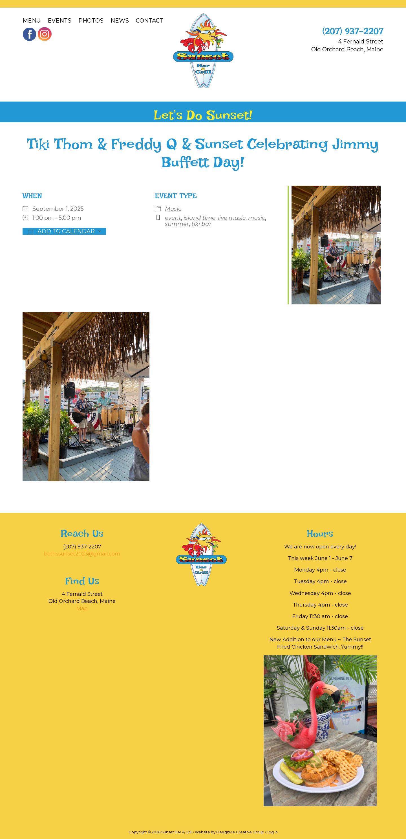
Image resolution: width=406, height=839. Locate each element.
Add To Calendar (61, 231)
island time (199, 217)
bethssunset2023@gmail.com (82, 554)
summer (177, 224)
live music (232, 217)
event (173, 217)
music (256, 217)
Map (82, 608)
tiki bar (201, 224)
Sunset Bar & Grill (203, 50)
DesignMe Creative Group (240, 832)
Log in (272, 832)
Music (173, 208)
